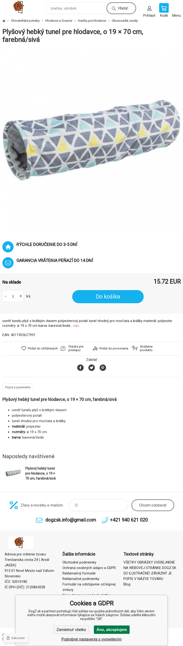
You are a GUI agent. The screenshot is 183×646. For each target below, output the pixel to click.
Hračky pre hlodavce (92, 20)
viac (76, 325)
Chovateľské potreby (25, 20)
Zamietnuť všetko (71, 630)
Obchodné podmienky (79, 562)
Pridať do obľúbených (43, 348)
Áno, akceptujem (112, 630)
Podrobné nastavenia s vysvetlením (91, 639)
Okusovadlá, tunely (125, 20)
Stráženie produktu (146, 348)
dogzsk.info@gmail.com (70, 520)
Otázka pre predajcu (75, 348)
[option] (91, 140)
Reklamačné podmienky (80, 579)
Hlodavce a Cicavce (58, 20)
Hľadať (123, 8)
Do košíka (108, 296)
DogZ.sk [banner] (23, 7)
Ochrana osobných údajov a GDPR (89, 568)
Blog (126, 584)
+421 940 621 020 (129, 520)
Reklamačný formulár (79, 573)
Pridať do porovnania (113, 348)
